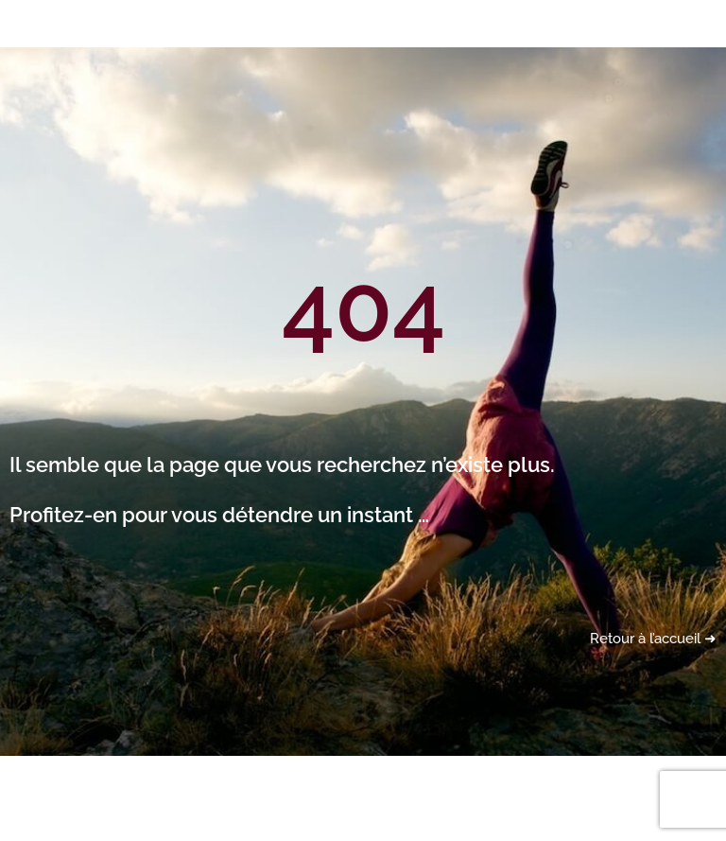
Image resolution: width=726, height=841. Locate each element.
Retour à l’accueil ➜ (653, 638)
